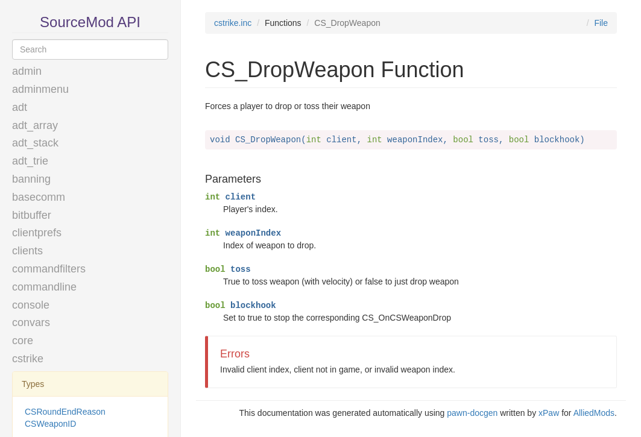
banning (31, 179)
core (22, 341)
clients (27, 251)
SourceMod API (90, 22)
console (30, 305)
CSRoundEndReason (65, 412)
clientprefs (37, 233)
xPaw (548, 413)
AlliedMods (593, 413)
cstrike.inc (232, 23)
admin (27, 71)
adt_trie (30, 161)
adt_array (35, 125)
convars (31, 322)
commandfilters (49, 269)
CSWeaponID (50, 424)
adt (19, 107)
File (601, 23)
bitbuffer (31, 215)
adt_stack (35, 143)
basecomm (38, 197)
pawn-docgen (472, 413)
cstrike (27, 359)
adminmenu (40, 89)
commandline (44, 287)
